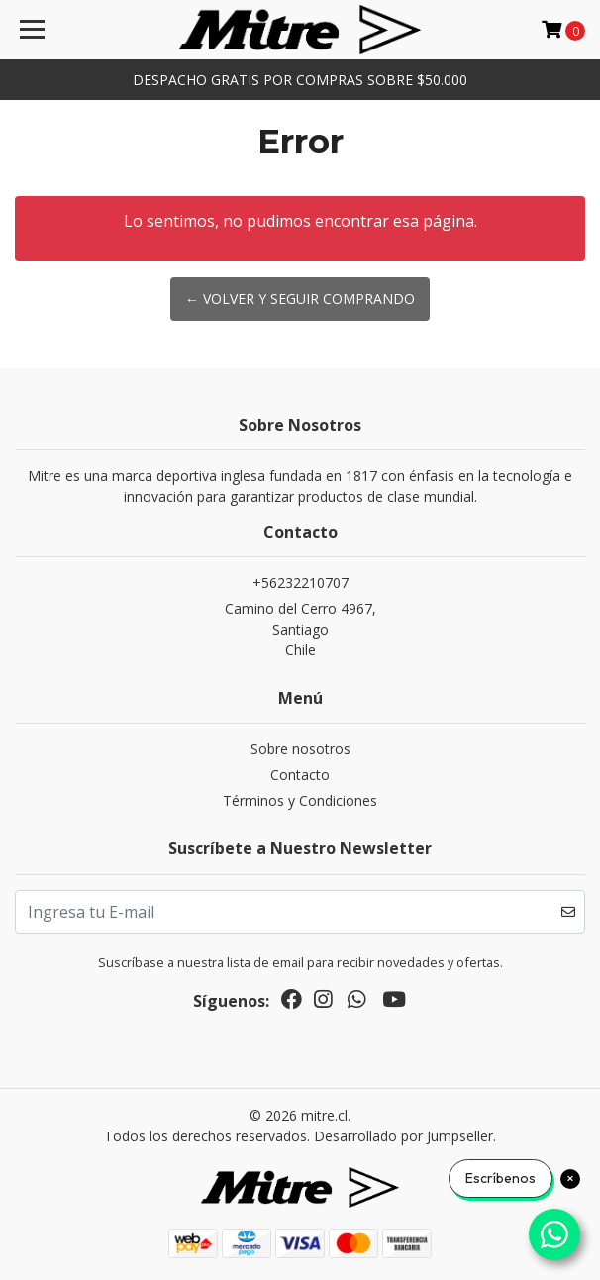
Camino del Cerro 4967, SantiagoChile (300, 629)
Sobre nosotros (300, 748)
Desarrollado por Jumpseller (403, 1136)
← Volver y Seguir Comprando (300, 298)
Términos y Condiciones (300, 800)
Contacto (300, 774)
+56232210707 (300, 582)
